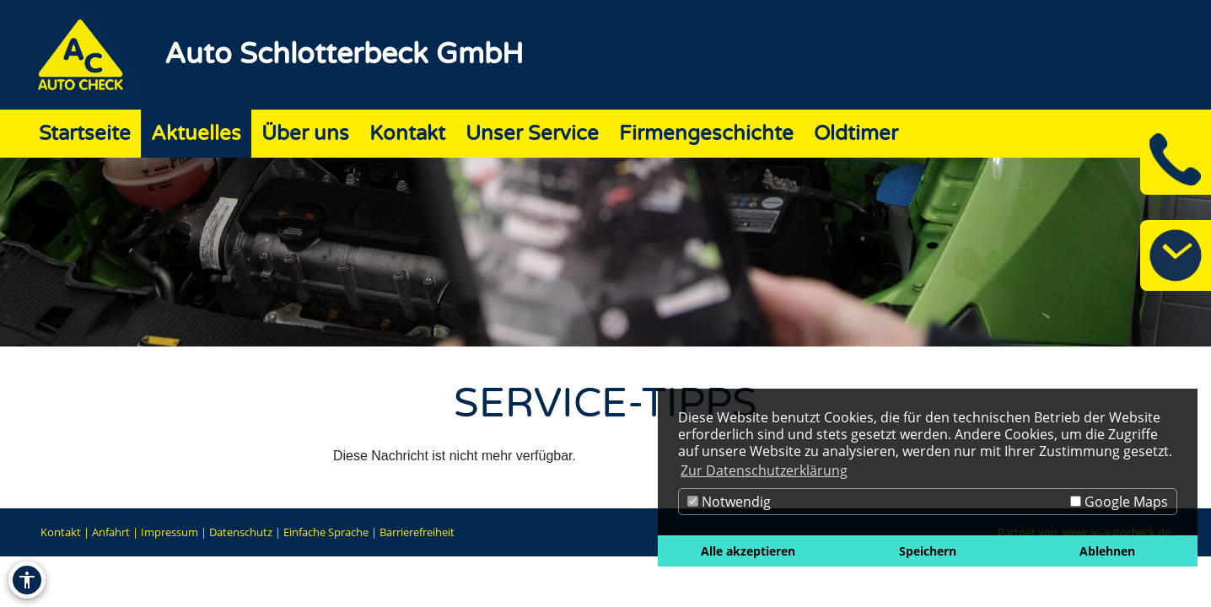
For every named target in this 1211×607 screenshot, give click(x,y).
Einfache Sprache (326, 532)
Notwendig (729, 501)
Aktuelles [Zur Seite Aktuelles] (196, 133)
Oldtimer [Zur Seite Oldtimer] (856, 133)
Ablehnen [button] (1107, 551)
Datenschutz (240, 532)
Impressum (169, 532)
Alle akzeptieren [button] (748, 551)
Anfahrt (111, 532)
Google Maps (1119, 501)
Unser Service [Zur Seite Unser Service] (532, 133)
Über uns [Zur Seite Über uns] (305, 133)
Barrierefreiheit (417, 532)
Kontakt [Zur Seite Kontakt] (407, 133)
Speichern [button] (927, 551)
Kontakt (60, 532)
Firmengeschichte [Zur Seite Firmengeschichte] (706, 133)
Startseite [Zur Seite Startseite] (85, 133)
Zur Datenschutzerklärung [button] (764, 470)
